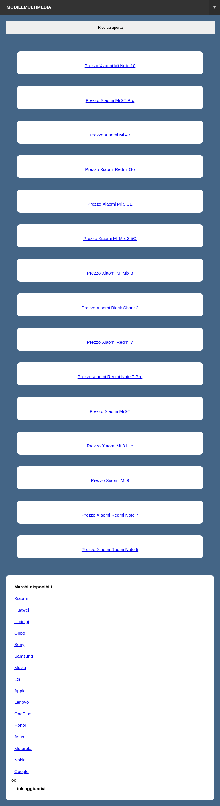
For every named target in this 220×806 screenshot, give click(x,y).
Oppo (19, 633)
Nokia (19, 759)
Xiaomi (21, 598)
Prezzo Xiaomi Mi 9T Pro (110, 100)
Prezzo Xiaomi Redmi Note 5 (110, 549)
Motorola (23, 748)
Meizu (20, 667)
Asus (19, 736)
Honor (20, 725)
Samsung (23, 656)
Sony (19, 644)
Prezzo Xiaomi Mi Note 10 (110, 65)
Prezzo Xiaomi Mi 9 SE (110, 204)
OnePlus (22, 713)
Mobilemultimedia (113, 7)
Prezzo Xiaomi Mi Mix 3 (110, 272)
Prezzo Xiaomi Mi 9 (110, 480)
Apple (19, 690)
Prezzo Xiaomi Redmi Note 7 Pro (110, 376)
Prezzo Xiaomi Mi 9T (110, 411)
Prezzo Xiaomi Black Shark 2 (109, 307)
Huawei (21, 610)
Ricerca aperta (110, 27)
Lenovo (21, 702)
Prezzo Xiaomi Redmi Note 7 (110, 515)
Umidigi (21, 621)
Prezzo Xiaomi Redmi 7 (110, 342)
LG (17, 679)
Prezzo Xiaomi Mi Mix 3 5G (110, 238)
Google (21, 771)
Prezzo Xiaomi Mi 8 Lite (110, 445)
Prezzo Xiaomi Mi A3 (110, 134)
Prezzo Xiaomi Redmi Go (110, 169)
